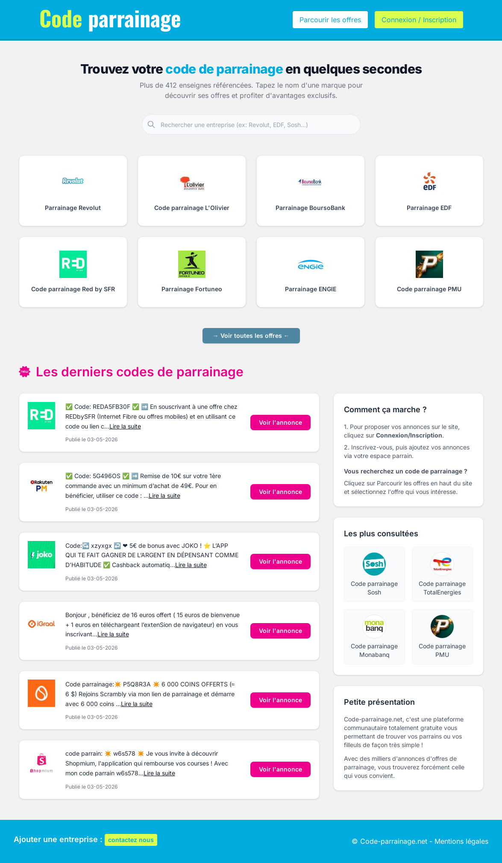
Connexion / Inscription (419, 19)
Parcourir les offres (330, 19)
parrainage (110, 17)
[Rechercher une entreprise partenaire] (260, 124)
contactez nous (131, 839)
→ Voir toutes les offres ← (251, 335)
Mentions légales (461, 841)
